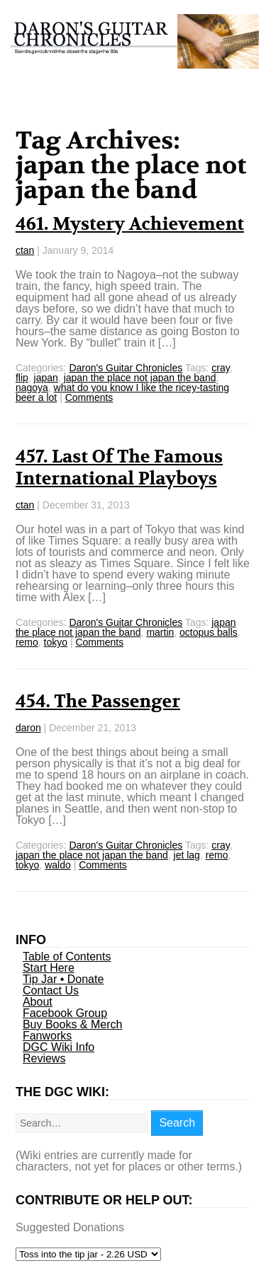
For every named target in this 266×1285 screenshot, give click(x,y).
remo (27, 642)
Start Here (48, 968)
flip (22, 377)
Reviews (44, 1058)
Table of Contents (67, 956)
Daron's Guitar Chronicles (125, 367)
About (37, 1002)
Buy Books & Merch (73, 1024)
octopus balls (208, 632)
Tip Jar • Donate (63, 979)
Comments (89, 397)
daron (28, 727)
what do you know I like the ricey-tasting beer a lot (122, 392)
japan (46, 377)
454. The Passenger (98, 701)
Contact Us (51, 990)
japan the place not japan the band (140, 377)
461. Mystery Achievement (130, 224)
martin (160, 632)
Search (177, 1123)
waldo (58, 865)
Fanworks (47, 1036)
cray (220, 367)
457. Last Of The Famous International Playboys (119, 468)
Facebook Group (65, 1013)
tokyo (55, 642)
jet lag (187, 855)
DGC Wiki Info (58, 1047)
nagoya (32, 387)
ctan (25, 250)
